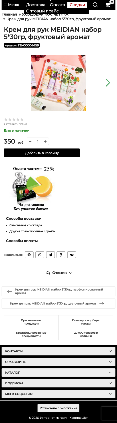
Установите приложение (58, 408)
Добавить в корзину (42, 153)
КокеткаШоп (79, 417)
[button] (107, 83)
